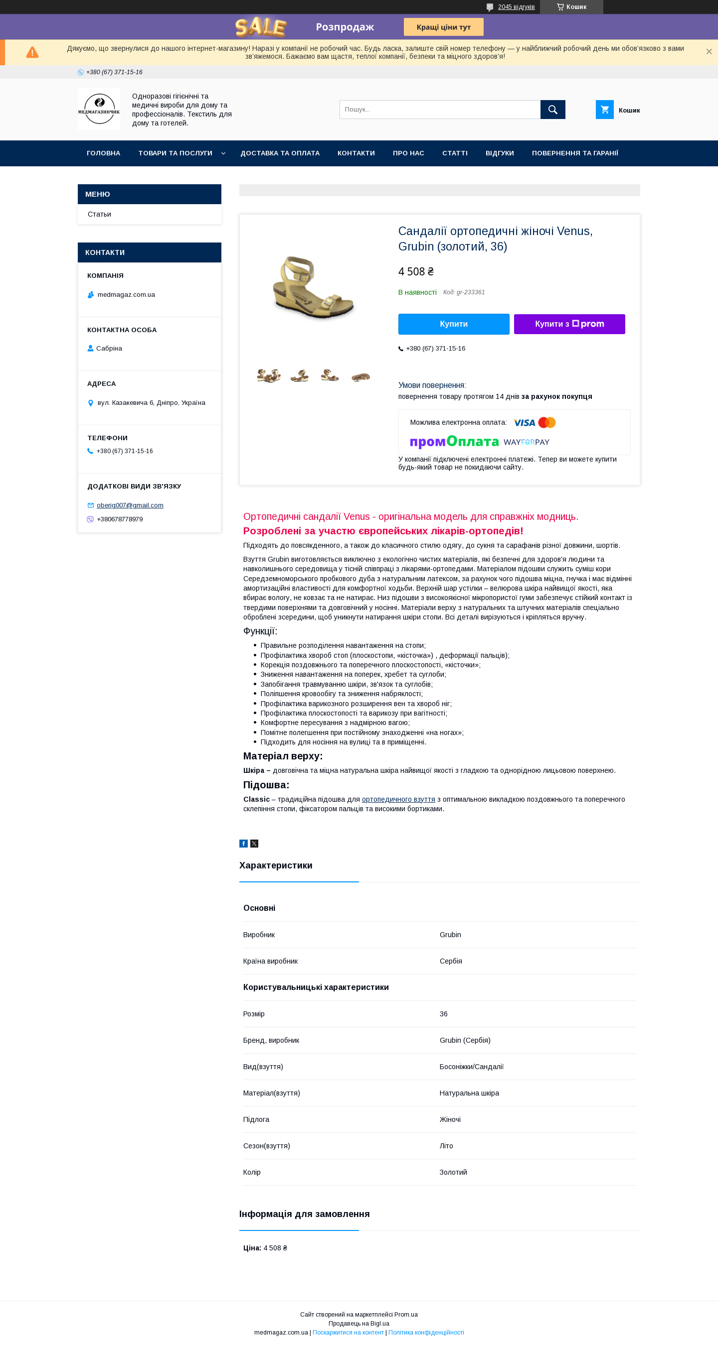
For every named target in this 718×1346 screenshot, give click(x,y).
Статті (455, 153)
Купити (454, 324)
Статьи (99, 214)
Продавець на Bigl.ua (359, 1323)
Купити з (569, 324)
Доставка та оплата (280, 153)
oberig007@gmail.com (130, 505)
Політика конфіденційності (426, 1332)
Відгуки (500, 153)
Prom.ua (406, 1314)
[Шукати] (552, 109)
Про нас (408, 153)
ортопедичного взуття (398, 799)
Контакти (356, 153)
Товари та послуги (175, 153)
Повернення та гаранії (575, 153)
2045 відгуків (516, 6)
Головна (103, 153)
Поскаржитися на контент (348, 1332)
